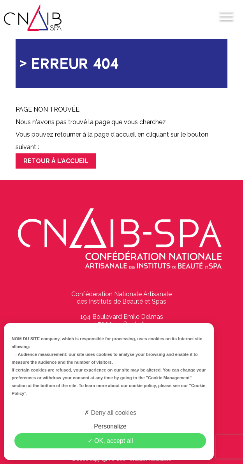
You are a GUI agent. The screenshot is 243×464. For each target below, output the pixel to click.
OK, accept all (110, 440)
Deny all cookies (110, 412)
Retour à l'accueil (55, 161)
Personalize (110, 426)
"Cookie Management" (169, 377)
